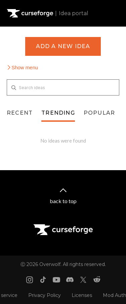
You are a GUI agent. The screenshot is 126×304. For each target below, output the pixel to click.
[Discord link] (70, 280)
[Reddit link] (97, 280)
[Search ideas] (63, 87)
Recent (20, 113)
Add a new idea (63, 46)
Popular (99, 113)
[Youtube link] (56, 280)
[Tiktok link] (43, 280)
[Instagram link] (30, 280)
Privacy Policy (44, 295)
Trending (58, 113)
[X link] (83, 280)
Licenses (82, 295)
